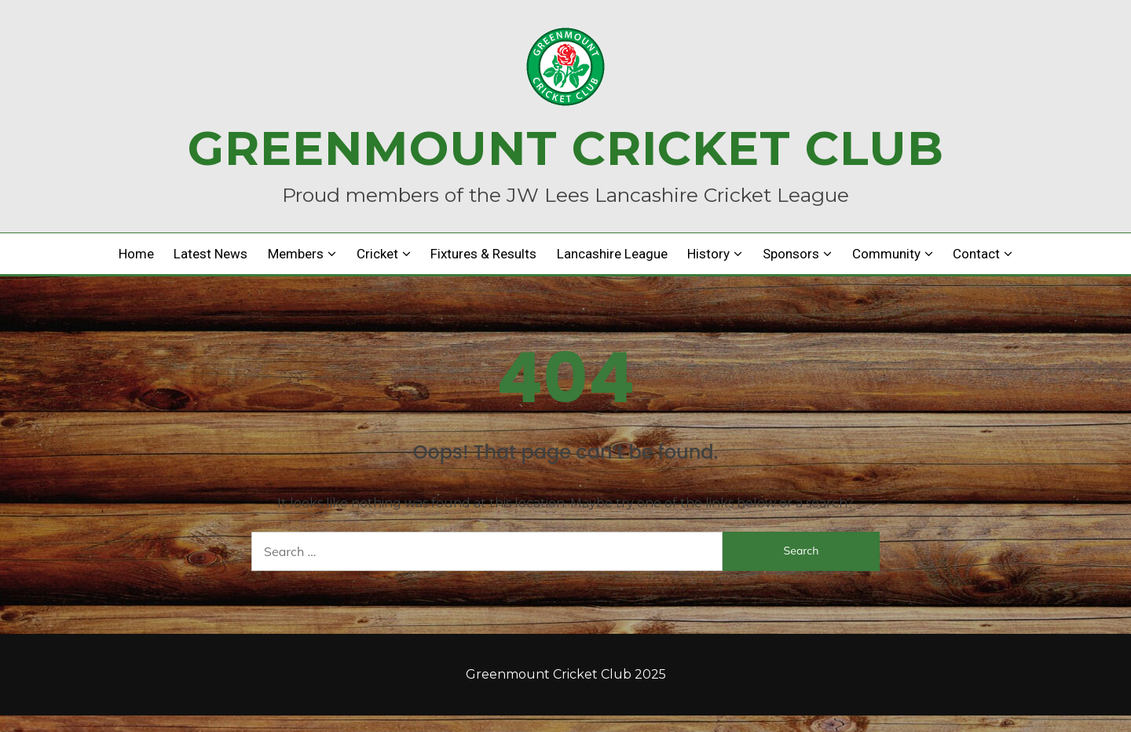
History (708, 254)
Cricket (377, 254)
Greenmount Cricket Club (566, 148)
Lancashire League (612, 254)
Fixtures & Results (483, 254)
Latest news (210, 254)
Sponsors (791, 254)
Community (886, 254)
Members (296, 254)
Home (136, 254)
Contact (976, 254)
